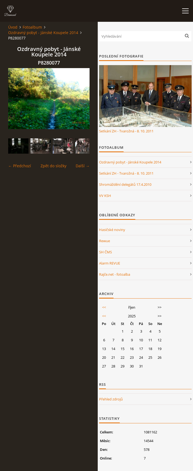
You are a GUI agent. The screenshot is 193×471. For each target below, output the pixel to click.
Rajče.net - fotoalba (114, 274)
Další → (83, 165)
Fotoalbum (32, 27)
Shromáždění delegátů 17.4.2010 (125, 184)
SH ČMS (105, 252)
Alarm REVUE (109, 263)
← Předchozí (19, 165)
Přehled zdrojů (111, 399)
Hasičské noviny (112, 229)
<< (104, 307)
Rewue (104, 240)
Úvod (12, 27)
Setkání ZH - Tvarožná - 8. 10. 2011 (126, 131)
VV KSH (105, 195)
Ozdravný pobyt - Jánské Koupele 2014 (43, 32)
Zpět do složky (53, 165)
